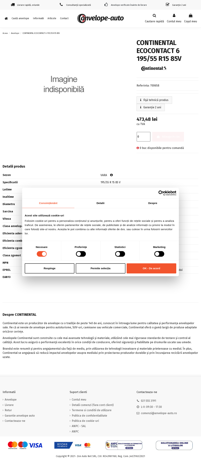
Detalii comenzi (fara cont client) (93, 405)
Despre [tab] (152, 203)
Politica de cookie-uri (85, 420)
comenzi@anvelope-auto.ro (159, 413)
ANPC (75, 431)
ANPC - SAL (79, 426)
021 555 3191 (148, 400)
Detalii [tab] (100, 203)
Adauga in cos (168, 136)
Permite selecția (100, 268)
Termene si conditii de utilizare (91, 410)
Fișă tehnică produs (154, 100)
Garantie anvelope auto (20, 415)
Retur (8, 410)
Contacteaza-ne (15, 420)
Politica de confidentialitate (89, 415)
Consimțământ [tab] (48, 203)
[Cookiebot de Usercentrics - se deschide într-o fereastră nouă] (161, 193)
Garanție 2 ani (150, 107)
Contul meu (79, 399)
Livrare (9, 405)
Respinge (50, 268)
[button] (38, 18)
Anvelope (11, 399)
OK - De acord (151, 268)
